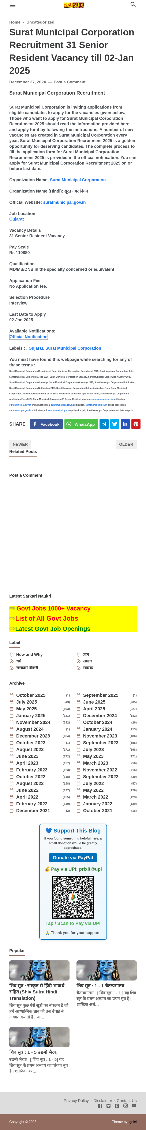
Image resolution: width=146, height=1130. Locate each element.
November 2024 (33, 722)
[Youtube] (134, 1106)
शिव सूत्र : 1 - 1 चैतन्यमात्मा (100, 986)
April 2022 (27, 797)
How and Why (29, 654)
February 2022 (32, 804)
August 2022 (30, 783)
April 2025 (94, 709)
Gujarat (16, 219)
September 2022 (101, 777)
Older (126, 444)
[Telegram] (104, 424)
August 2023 (30, 749)
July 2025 (26, 702)
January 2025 (31, 716)
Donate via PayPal (73, 857)
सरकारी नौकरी (27, 668)
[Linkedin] (125, 424)
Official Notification (29, 336)
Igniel (132, 1122)
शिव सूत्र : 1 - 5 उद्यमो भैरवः (33, 1052)
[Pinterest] (136, 424)
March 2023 (96, 763)
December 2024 (100, 716)
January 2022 (98, 804)
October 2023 (31, 743)
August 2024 (30, 729)
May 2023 (93, 756)
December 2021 (33, 811)
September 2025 (101, 695)
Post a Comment (70, 82)
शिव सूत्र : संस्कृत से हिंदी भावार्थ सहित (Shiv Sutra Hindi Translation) (37, 992)
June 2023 (27, 756)
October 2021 (98, 811)
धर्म (18, 661)
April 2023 (27, 763)
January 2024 (98, 729)
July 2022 (93, 783)
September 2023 (101, 743)
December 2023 (33, 736)
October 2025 (31, 695)
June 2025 (94, 702)
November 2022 (100, 770)
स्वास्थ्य (88, 668)
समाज (88, 661)
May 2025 (26, 709)
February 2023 (32, 770)
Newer (20, 444)
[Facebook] (46, 424)
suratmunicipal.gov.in (64, 202)
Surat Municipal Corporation (78, 179)
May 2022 (93, 790)
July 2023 (93, 749)
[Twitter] (81, 424)
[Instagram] (125, 1106)
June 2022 (27, 790)
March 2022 (96, 797)
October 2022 (31, 777)
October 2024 (98, 722)
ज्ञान (86, 654)
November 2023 (100, 736)
